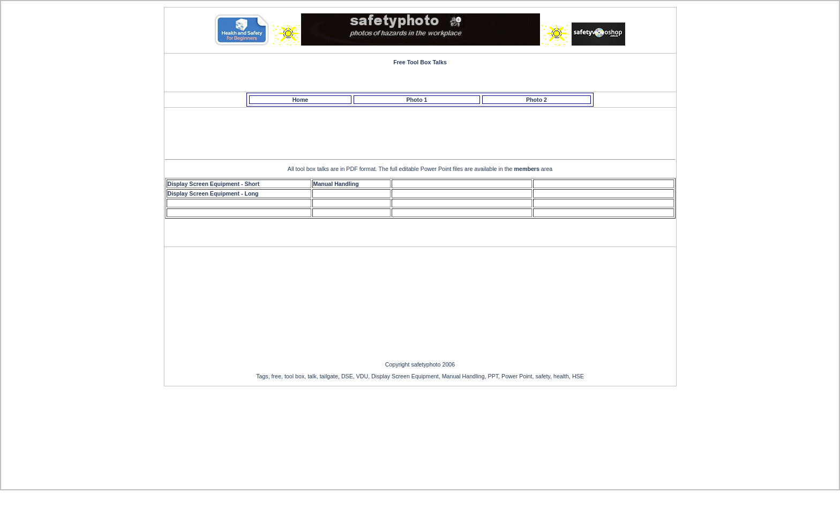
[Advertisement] (421, 132)
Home (300, 99)
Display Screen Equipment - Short (214, 184)
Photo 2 (536, 99)
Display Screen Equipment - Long (213, 193)
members (526, 169)
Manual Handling (336, 184)
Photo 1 (416, 99)
